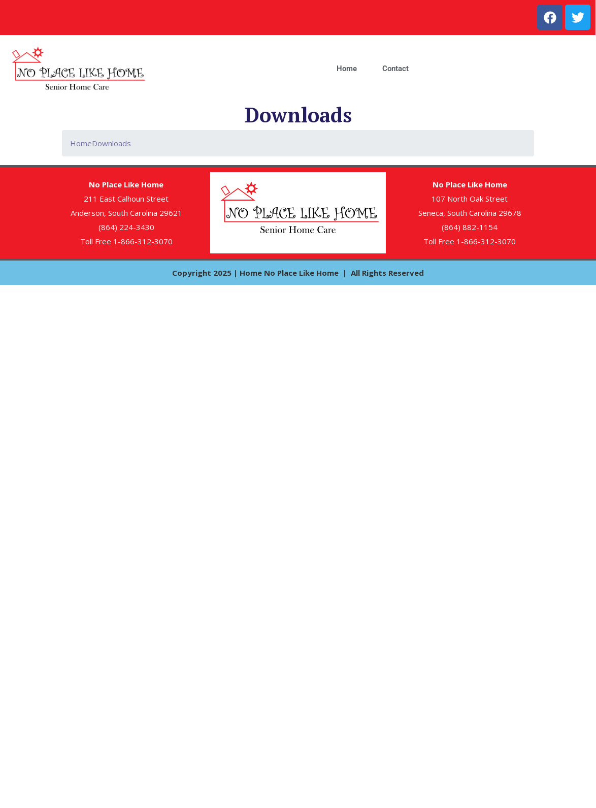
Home (347, 68)
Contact (395, 68)
